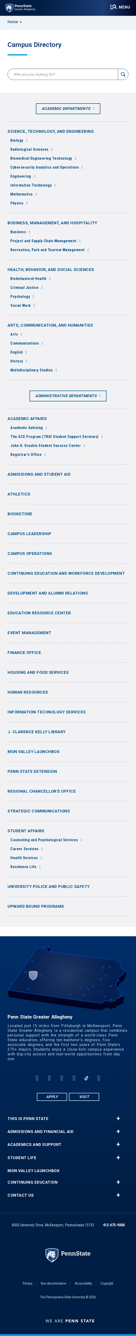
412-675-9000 (114, 1225)
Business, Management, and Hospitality (52, 223)
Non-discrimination (53, 1283)
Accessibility (83, 1283)
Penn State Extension (32, 771)
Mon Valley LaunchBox (34, 751)
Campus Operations (30, 553)
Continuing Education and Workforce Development (66, 573)
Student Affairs (26, 830)
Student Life (22, 1158)
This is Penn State (28, 1118)
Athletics (19, 494)
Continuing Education (33, 1182)
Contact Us (21, 1195)
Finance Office (24, 652)
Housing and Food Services (38, 672)
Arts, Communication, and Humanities (50, 325)
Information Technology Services (47, 712)
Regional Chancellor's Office (42, 791)
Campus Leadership (29, 533)
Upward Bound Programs (36, 906)
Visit (84, 1097)
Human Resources (28, 692)
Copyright (107, 1283)
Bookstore (20, 514)
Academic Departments (66, 108)
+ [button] (118, 1118)
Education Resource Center (39, 613)
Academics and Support (35, 1144)
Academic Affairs (27, 418)
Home (13, 22)
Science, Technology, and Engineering (51, 131)
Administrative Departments (66, 396)
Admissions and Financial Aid (40, 1131)
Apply (52, 1097)
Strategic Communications (39, 811)
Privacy (27, 1283)
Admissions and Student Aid (39, 474)
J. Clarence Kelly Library (37, 731)
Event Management (29, 632)
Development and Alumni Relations (48, 593)
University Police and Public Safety (49, 886)
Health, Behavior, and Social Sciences (51, 269)
